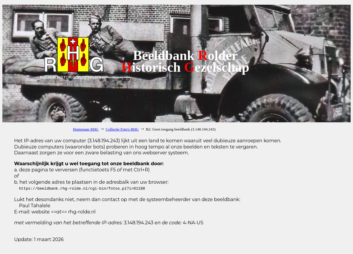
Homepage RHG (85, 129)
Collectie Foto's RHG (122, 129)
